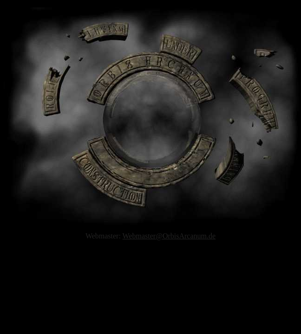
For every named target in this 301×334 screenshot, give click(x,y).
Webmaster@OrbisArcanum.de (169, 236)
